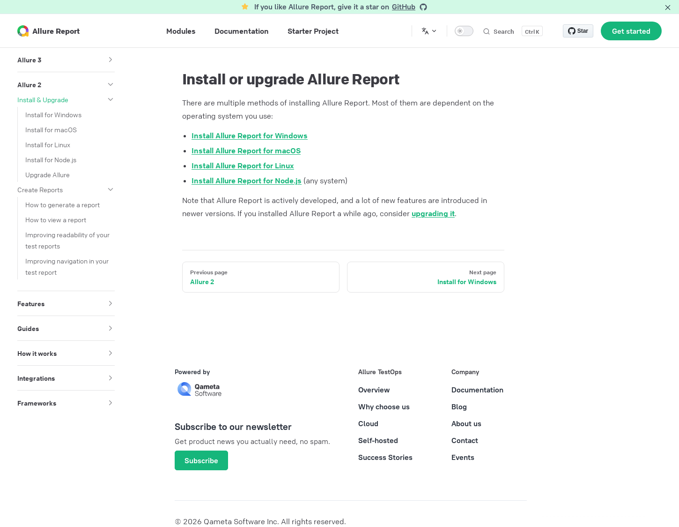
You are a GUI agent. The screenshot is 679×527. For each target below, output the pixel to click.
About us (466, 423)
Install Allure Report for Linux (243, 165)
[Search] (512, 31)
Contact (464, 440)
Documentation (477, 389)
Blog (459, 406)
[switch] (464, 31)
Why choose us (384, 406)
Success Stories (385, 457)
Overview (374, 389)
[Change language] (429, 31)
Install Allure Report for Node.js (247, 180)
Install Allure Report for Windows (250, 135)
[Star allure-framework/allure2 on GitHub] (578, 31)
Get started (631, 31)
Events (462, 457)
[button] (110, 59)
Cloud (368, 423)
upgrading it (433, 213)
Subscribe (201, 460)
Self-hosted (378, 440)
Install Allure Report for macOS (246, 150)
